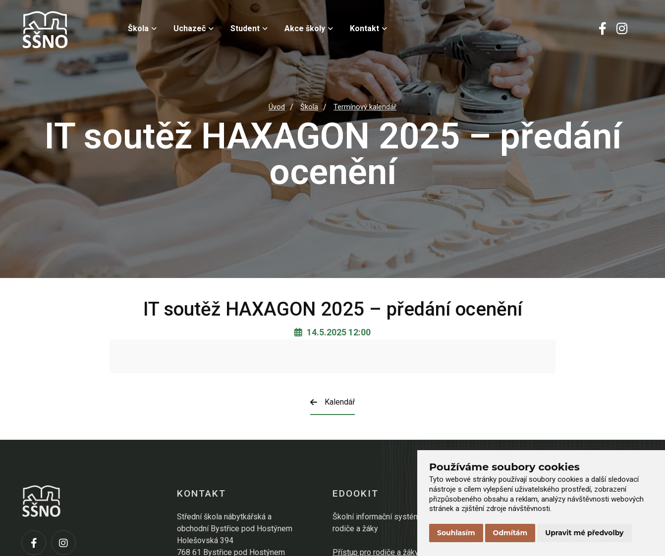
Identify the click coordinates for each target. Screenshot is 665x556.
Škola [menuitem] (142, 28)
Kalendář (332, 402)
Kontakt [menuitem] (368, 28)
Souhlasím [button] (456, 532)
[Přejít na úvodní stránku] (70, 29)
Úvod (277, 107)
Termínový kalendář (364, 107)
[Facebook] (602, 29)
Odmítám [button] (510, 532)
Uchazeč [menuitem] (193, 28)
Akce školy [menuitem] (308, 28)
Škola (309, 107)
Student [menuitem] (249, 28)
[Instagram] (621, 29)
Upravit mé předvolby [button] (584, 532)
